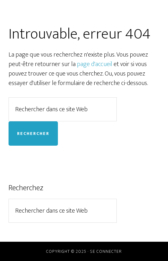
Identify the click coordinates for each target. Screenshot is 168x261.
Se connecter (106, 251)
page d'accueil (94, 64)
